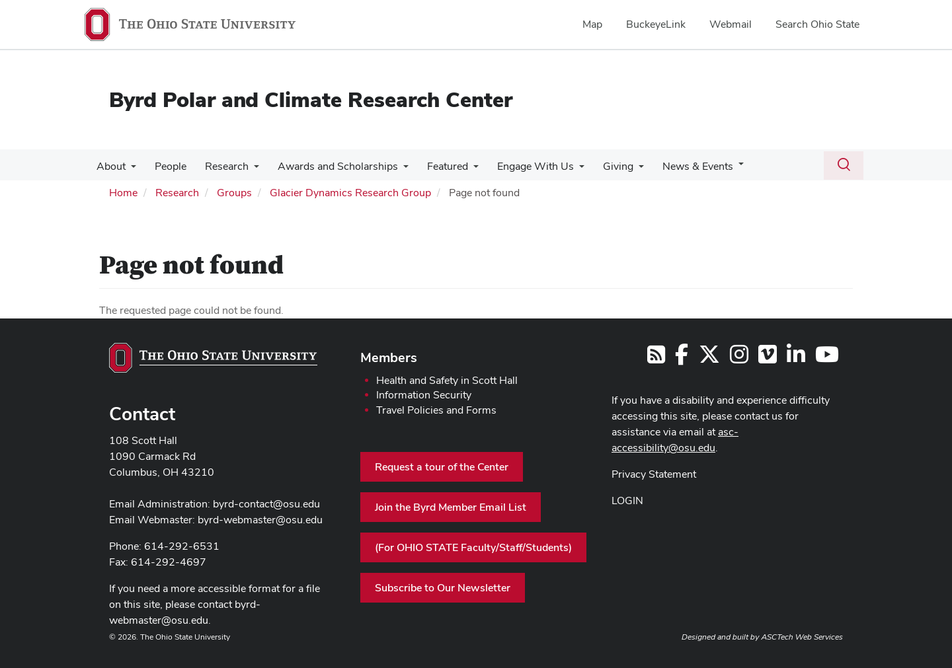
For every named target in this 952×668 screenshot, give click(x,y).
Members (388, 357)
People (166, 166)
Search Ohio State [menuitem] (817, 24)
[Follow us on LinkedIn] (796, 358)
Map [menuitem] (592, 24)
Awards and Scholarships (328, 166)
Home (123, 193)
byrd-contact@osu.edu (266, 504)
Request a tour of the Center (441, 467)
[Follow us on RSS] (656, 358)
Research (220, 166)
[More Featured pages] (461, 169)
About (109, 166)
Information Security (423, 395)
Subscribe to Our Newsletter (442, 588)
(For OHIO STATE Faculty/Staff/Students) (473, 547)
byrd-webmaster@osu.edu (260, 520)
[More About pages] (129, 169)
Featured (435, 166)
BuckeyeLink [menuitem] (656, 24)
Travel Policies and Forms (436, 410)
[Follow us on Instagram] (739, 358)
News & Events (678, 166)
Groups (234, 193)
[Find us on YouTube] (827, 358)
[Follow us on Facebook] (681, 358)
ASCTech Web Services (802, 637)
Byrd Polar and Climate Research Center (310, 99)
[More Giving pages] (621, 169)
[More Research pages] (247, 169)
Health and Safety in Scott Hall (447, 380)
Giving (601, 166)
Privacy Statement (654, 474)
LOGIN (627, 500)
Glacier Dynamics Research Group (350, 193)
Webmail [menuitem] (730, 24)
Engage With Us (521, 166)
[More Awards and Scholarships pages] (394, 169)
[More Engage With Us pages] (564, 169)
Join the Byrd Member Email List (450, 507)
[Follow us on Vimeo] (767, 358)
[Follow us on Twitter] (709, 358)
